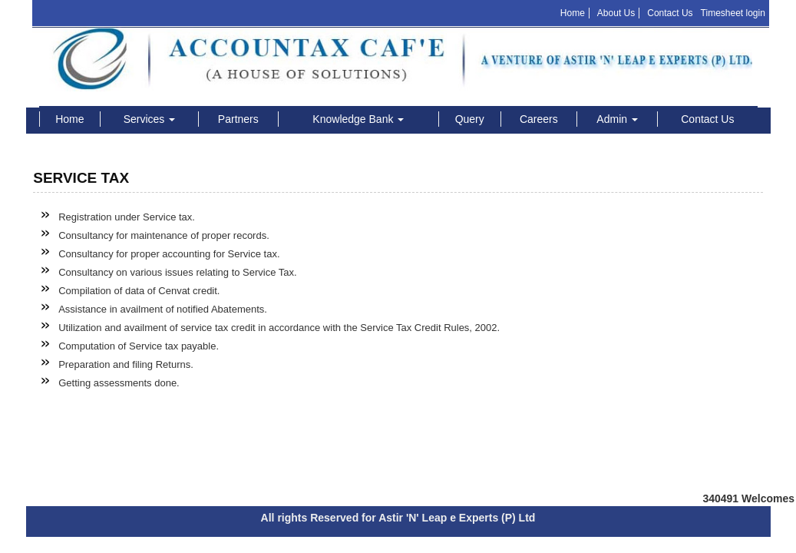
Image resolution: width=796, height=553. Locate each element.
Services (150, 119)
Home (572, 13)
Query (469, 119)
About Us (616, 13)
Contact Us (669, 13)
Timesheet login (733, 13)
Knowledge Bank (358, 119)
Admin (617, 119)
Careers (539, 119)
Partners (238, 119)
